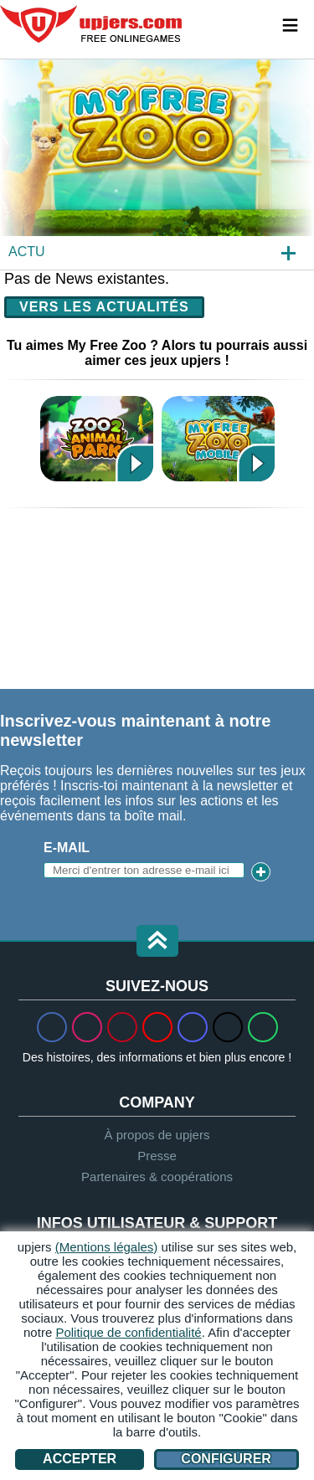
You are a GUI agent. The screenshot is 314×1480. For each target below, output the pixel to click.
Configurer (226, 1459)
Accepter (79, 1459)
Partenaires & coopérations (157, 1176)
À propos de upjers (157, 1135)
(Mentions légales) (106, 1247)
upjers (92, 24)
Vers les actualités (104, 307)
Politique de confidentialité (128, 1332)
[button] (157, 942)
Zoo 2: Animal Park (96, 438)
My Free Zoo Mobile (218, 438)
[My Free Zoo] (157, 164)
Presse (157, 1156)
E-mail (67, 847)
